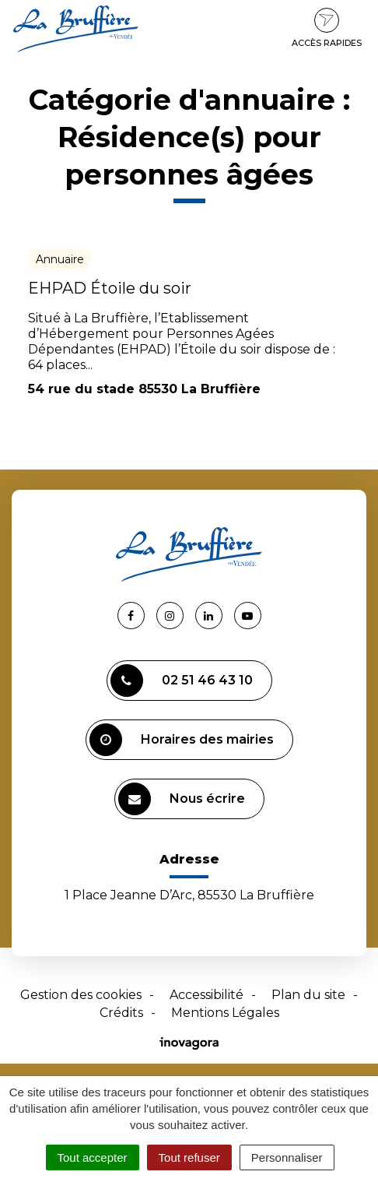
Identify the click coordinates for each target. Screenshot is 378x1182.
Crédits (121, 1012)
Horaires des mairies (181, 739)
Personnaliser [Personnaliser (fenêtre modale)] (287, 1157)
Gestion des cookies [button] (81, 994)
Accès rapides (327, 28)
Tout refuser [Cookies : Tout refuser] (189, 1157)
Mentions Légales (225, 1012)
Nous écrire (181, 799)
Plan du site (308, 994)
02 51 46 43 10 (181, 680)
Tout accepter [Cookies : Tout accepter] (93, 1157)
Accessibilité (206, 994)
